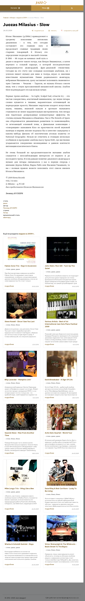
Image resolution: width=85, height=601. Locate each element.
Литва (5, 213)
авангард (7, 217)
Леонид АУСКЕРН (10, 208)
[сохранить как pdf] (69, 30)
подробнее (9, 286)
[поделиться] (38, 30)
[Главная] (42, 3)
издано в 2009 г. (22, 18)
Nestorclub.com (74, 598)
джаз (5, 203)
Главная (5, 18)
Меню (45, 8)
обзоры (12, 18)
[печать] (52, 30)
